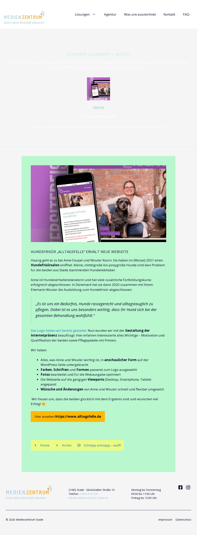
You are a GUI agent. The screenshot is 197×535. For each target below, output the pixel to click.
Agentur (110, 14)
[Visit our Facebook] (180, 487)
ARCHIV (98, 107)
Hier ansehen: (68, 416)
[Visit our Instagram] (188, 487)
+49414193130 (88, 494)
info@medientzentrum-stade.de (88, 498)
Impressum (165, 519)
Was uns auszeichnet (140, 14)
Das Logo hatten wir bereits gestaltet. (59, 330)
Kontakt (169, 14)
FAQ (186, 14)
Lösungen (85, 14)
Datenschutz (183, 519)
